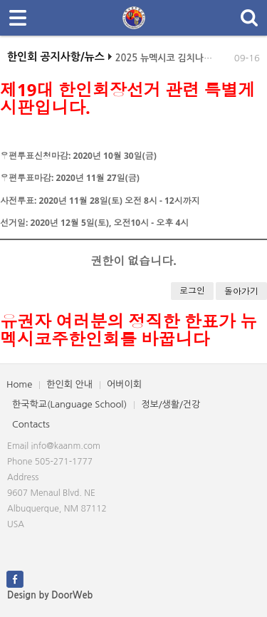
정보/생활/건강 (170, 404)
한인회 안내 (69, 384)
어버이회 (124, 384)
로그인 (192, 290)
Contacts (31, 424)
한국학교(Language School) (69, 404)
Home (19, 384)
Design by (50, 595)
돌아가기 (241, 291)
